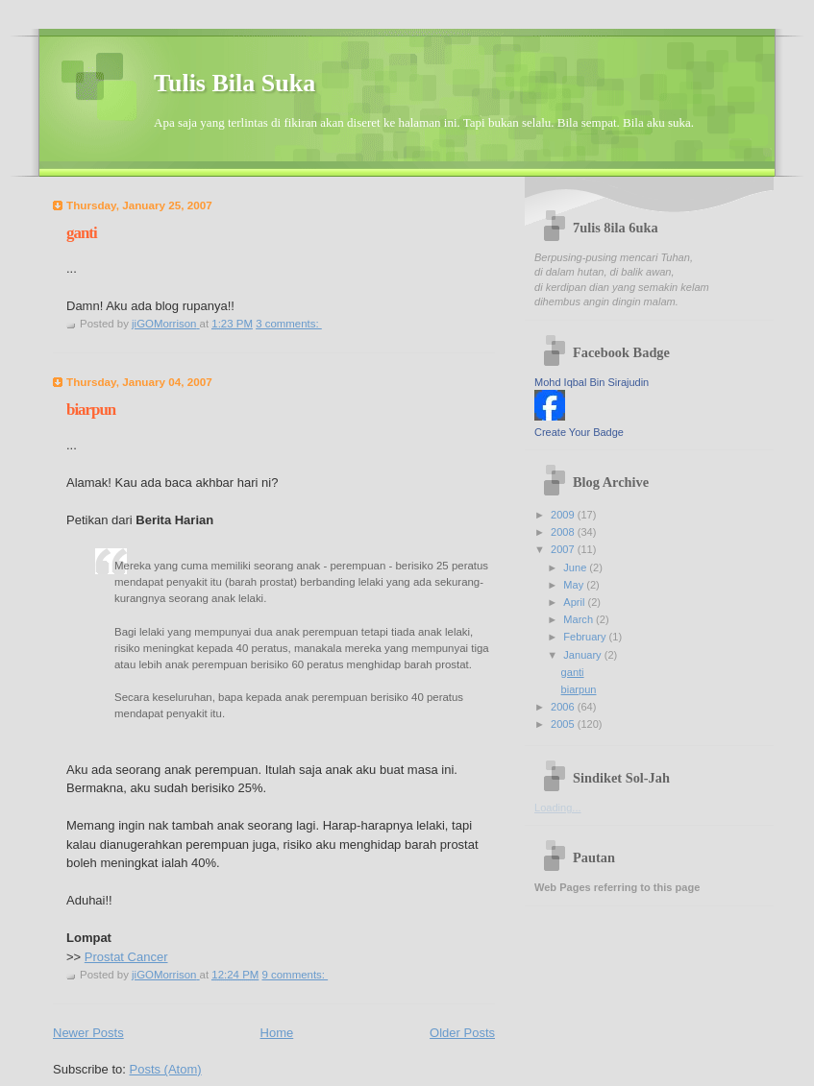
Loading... (557, 807)
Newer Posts (88, 1033)
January (583, 655)
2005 (564, 724)
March (579, 619)
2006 (564, 706)
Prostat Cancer (126, 957)
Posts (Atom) (166, 1069)
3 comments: (289, 323)
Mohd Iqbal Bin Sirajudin (591, 382)
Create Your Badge (579, 432)
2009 (564, 514)
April (575, 602)
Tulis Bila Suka (234, 83)
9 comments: (294, 974)
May (574, 585)
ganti (81, 233)
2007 (564, 549)
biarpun (90, 409)
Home (277, 1033)
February (585, 636)
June (576, 567)
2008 (564, 532)
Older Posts (462, 1033)
